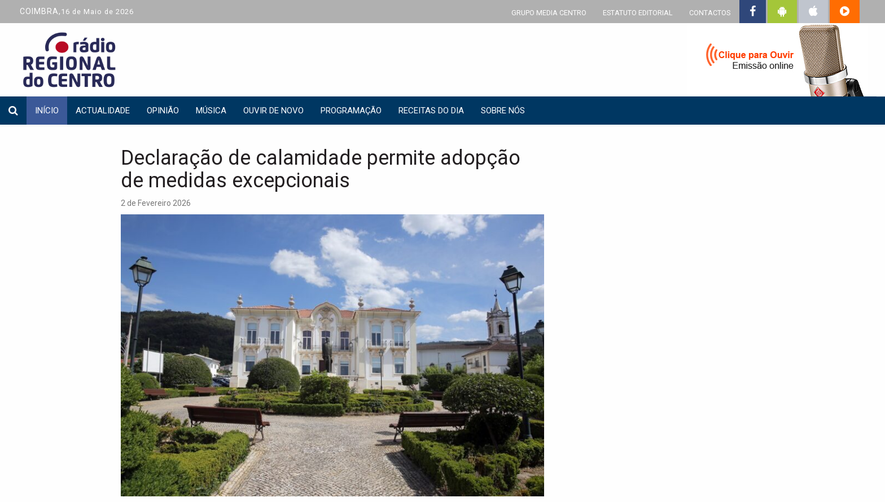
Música (211, 110)
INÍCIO (47, 110)
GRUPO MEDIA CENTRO (548, 12)
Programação (351, 110)
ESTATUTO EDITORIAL (638, 12)
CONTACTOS (709, 12)
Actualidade (103, 110)
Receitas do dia (431, 110)
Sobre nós (503, 110)
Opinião (163, 110)
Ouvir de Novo (273, 110)
